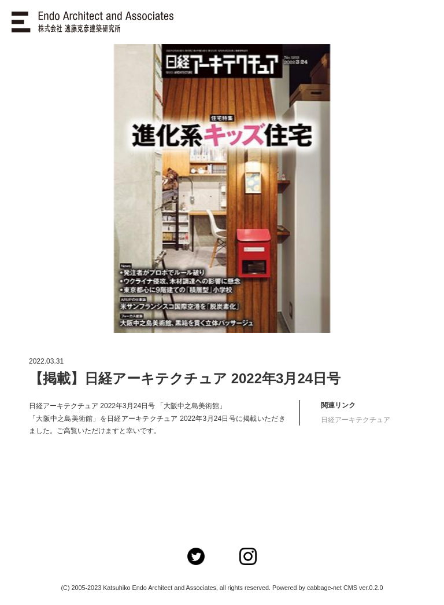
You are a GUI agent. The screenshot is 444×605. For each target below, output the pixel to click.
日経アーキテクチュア (355, 420)
